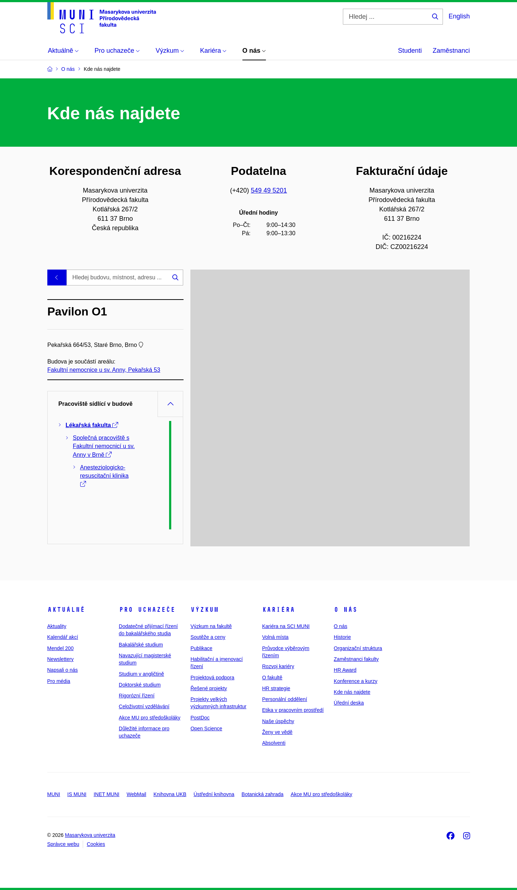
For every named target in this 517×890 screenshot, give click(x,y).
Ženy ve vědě (277, 732)
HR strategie (276, 688)
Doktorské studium (140, 685)
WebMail (136, 794)
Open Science (206, 728)
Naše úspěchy (278, 721)
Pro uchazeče (147, 610)
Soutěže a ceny (207, 637)
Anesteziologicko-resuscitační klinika (104, 475)
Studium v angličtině (141, 674)
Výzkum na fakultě (211, 626)
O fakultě (272, 677)
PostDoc (200, 718)
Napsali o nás (62, 670)
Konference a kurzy (356, 681)
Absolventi (273, 743)
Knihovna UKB (170, 794)
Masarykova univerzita (90, 835)
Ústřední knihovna (214, 794)
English (459, 16)
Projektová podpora (212, 677)
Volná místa (275, 637)
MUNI (53, 794)
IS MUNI (76, 794)
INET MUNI (106, 794)
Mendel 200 (60, 648)
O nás (345, 610)
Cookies (96, 844)
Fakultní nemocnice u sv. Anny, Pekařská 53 (103, 370)
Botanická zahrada (263, 794)
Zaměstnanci (451, 50)
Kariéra (278, 610)
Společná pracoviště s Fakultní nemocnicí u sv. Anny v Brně (104, 446)
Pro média (58, 681)
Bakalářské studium (141, 645)
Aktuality (56, 626)
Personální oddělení (284, 699)
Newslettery (60, 659)
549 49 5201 (269, 190)
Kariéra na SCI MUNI (285, 626)
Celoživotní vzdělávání (144, 706)
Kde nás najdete (352, 692)
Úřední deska (349, 703)
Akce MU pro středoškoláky (149, 718)
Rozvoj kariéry (278, 666)
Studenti (410, 50)
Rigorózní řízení (137, 695)
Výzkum (204, 610)
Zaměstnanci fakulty (356, 659)
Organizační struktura (358, 648)
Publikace (201, 648)
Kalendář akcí (62, 637)
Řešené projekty (208, 688)
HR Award (345, 670)
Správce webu (63, 844)
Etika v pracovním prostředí (292, 710)
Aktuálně (66, 610)
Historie (342, 637)
